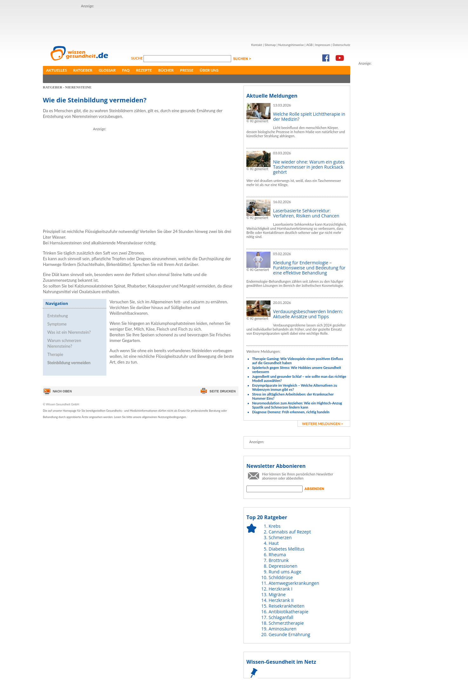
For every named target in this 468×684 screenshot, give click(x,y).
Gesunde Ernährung (289, 634)
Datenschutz (341, 45)
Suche (137, 58)
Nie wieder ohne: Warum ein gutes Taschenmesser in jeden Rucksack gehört (308, 167)
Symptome (57, 323)
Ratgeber (82, 70)
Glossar (107, 70)
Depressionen (283, 566)
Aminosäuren (283, 629)
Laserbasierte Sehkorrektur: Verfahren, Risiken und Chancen (306, 213)
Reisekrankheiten (286, 606)
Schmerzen (280, 537)
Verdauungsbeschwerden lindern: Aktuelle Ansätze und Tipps (308, 313)
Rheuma (277, 555)
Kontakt (256, 45)
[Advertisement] (196, 23)
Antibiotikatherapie (288, 612)
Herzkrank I (280, 589)
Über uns (209, 70)
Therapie (55, 354)
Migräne (277, 594)
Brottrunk (279, 560)
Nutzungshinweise (291, 45)
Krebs (274, 526)
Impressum (322, 45)
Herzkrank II (281, 600)
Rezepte (144, 70)
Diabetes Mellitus (286, 549)
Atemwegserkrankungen (294, 583)
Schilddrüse (281, 577)
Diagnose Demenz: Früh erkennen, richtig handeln (290, 412)
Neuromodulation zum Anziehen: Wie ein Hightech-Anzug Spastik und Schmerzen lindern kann (297, 405)
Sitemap (270, 45)
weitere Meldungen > (322, 424)
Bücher (166, 70)
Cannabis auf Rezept (290, 532)
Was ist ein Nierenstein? (69, 332)
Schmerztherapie (286, 623)
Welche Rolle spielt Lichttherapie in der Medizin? (309, 116)
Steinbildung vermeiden (68, 362)
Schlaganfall (281, 617)
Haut (274, 543)
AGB (309, 45)
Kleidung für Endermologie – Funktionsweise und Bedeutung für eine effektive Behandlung (309, 268)
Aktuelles (56, 70)
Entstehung (57, 315)
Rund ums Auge (285, 572)
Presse (186, 70)
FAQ (126, 70)
